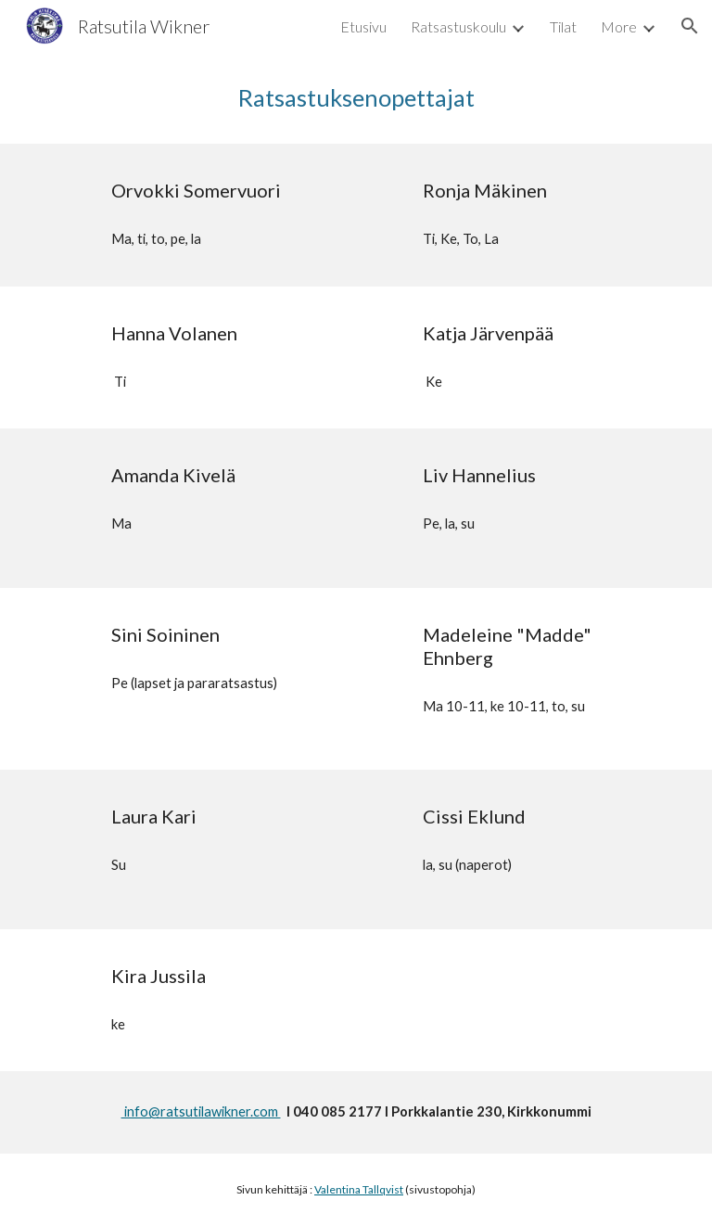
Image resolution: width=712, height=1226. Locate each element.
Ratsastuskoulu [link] (458, 26)
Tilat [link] (563, 26)
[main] (355, 97)
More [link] (619, 26)
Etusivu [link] (363, 26)
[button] (690, 26)
